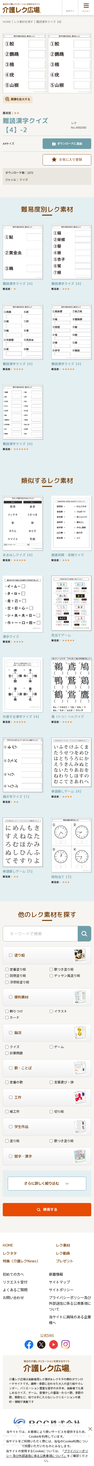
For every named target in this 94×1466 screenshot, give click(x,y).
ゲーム (57, 1046)
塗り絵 (12, 1140)
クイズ (24, 180)
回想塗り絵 (15, 975)
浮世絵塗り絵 (17, 982)
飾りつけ (14, 1011)
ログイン (70, 11)
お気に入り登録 (70, 159)
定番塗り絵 (15, 969)
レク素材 (63, 1245)
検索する (50, 1209)
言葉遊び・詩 (62, 1082)
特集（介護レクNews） (21, 1261)
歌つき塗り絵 (62, 969)
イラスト (58, 1011)
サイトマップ (59, 1281)
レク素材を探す (23, 22)
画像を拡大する (20, 99)
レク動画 (63, 1253)
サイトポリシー (61, 1289)
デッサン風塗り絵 (65, 975)
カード (12, 1017)
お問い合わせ (13, 1297)
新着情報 (56, 1274)
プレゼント (64, 1261)
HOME (7, 22)
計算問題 (14, 1053)
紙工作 (12, 1111)
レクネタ (10, 1253)
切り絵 (57, 1111)
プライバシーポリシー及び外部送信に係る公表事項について (70, 1303)
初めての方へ (13, 1274)
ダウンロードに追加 (69, 143)
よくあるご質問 (15, 1289)
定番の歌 (14, 1082)
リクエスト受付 (15, 1281)
